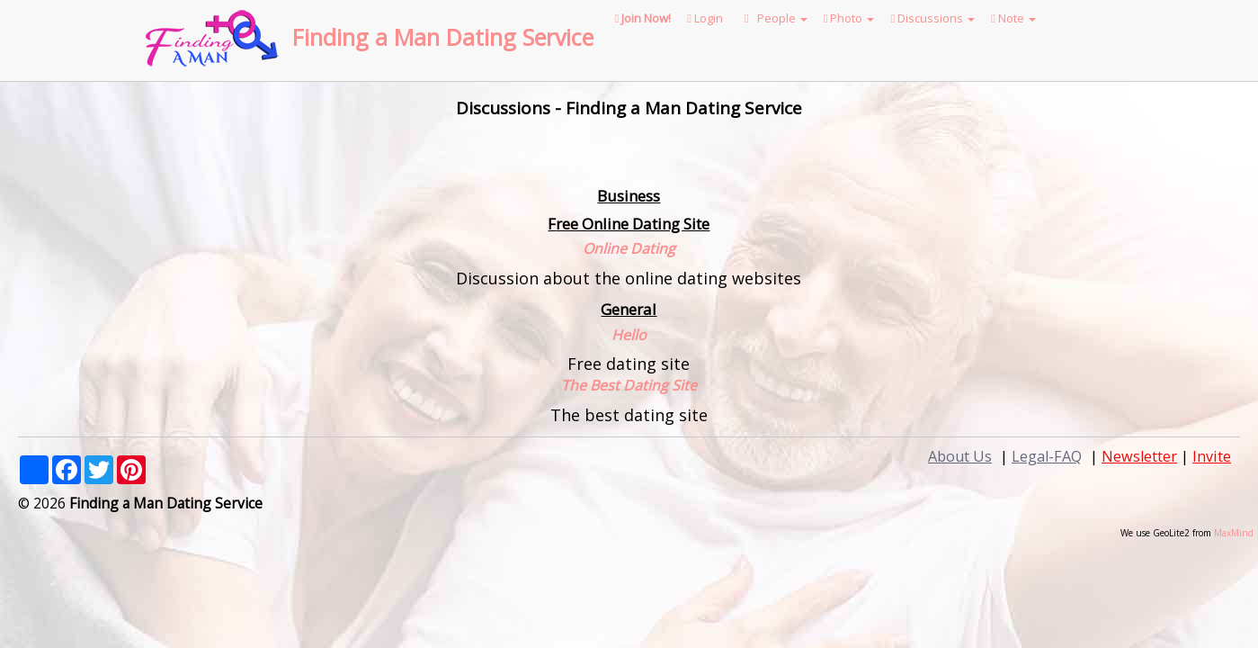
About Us (960, 456)
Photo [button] (849, 18)
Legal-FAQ (1047, 456)
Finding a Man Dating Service (442, 37)
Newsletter (1139, 456)
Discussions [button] (932, 18)
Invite (1211, 456)
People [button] (773, 18)
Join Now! (643, 18)
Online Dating (629, 248)
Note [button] (1013, 18)
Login (705, 18)
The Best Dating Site (629, 385)
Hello (629, 335)
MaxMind (1234, 532)
